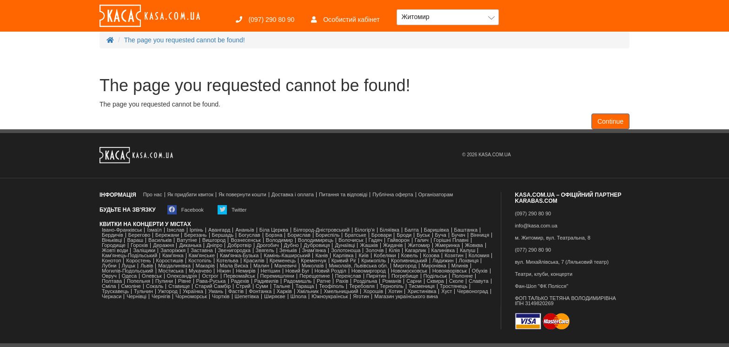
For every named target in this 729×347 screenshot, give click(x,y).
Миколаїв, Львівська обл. (358, 265)
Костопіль (200, 260)
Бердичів (112, 235)
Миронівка (434, 265)
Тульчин (143, 291)
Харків (284, 291)
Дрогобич (268, 245)
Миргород (405, 265)
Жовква (474, 245)
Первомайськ (239, 276)
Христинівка (421, 291)
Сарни (414, 281)
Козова (431, 255)
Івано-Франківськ (122, 230)
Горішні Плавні (451, 240)
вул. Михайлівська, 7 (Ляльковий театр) (562, 262)
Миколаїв (313, 265)
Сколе (456, 281)
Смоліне (131, 286)
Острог (210, 276)
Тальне (282, 286)
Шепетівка (247, 296)
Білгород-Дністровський (321, 230)
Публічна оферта (392, 194)
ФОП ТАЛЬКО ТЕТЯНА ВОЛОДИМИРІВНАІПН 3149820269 (565, 301)
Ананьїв (244, 230)
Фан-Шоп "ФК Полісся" (542, 286)
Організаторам (435, 194)
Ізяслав (176, 230)
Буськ (423, 235)
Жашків (369, 245)
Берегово (139, 235)
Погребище (404, 276)
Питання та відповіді (343, 194)
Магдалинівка (174, 265)
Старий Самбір (213, 286)
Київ (363, 255)
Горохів (139, 245)
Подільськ (435, 276)
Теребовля (362, 286)
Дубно (291, 245)
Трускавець (115, 291)
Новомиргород (368, 271)
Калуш (467, 250)
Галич (422, 240)
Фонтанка (260, 291)
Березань (195, 235)
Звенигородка (234, 250)
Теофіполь (331, 286)
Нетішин (270, 271)
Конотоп (111, 260)
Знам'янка (314, 250)
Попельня (138, 281)
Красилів (254, 260)
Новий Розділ (330, 271)
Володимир (279, 240)
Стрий (243, 286)
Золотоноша (345, 250)
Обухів (480, 271)
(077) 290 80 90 (533, 250)
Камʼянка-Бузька (239, 255)
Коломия (479, 255)
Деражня (163, 245)
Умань (215, 291)
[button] (448, 17)
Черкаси (111, 296)
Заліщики (144, 250)
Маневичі (285, 265)
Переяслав (348, 276)
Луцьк (129, 265)
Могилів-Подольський (127, 271)
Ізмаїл (154, 230)
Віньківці (112, 240)
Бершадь (223, 235)
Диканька (190, 245)
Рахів (342, 281)
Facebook (185, 209)
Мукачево (200, 271)
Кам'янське (202, 255)
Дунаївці (345, 245)
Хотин (395, 291)
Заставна (201, 250)
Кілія (394, 250)
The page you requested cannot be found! (184, 40)
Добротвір (239, 245)
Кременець (283, 260)
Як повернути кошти (242, 194)
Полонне (462, 276)
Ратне (324, 281)
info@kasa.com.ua (536, 225)
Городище (114, 245)
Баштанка (465, 230)
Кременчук (313, 260)
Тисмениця (422, 286)
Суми (262, 286)
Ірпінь (196, 230)
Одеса (129, 276)
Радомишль (297, 281)
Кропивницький (409, 260)
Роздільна (365, 281)
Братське (355, 235)
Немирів (245, 271)
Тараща (304, 286)
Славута (479, 281)
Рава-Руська (211, 281)
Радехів (240, 281)
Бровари (381, 235)
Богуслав (249, 235)
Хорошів (373, 291)
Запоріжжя (173, 250)
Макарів (205, 265)
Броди (404, 235)
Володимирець (315, 240)
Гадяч (376, 240)
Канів (321, 255)
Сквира (435, 281)
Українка (193, 291)
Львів (146, 265)
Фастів (236, 291)
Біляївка (389, 230)
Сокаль (154, 286)
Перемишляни (277, 276)
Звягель (265, 250)
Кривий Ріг (344, 260)
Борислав (298, 235)
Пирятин (376, 276)
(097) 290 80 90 (265, 19)
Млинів (459, 265)
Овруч (109, 276)
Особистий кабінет (345, 19)
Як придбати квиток (190, 194)
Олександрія (182, 276)
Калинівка (443, 250)
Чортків (220, 296)
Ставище (179, 286)
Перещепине (314, 276)
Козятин (454, 255)
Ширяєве (274, 296)
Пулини (164, 281)
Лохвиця (469, 260)
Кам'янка (172, 255)
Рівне (184, 281)
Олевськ (152, 276)
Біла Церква (273, 230)
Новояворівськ (449, 271)
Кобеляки (385, 255)
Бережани (167, 235)
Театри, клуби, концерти (544, 274)
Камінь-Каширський (287, 255)
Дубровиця (317, 245)
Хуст (446, 291)
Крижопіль (373, 260)
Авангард (219, 230)
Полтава (112, 281)
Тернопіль (392, 286)
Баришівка (436, 230)
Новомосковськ (409, 271)
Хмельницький (341, 291)
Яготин (361, 296)
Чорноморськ (191, 296)
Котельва (228, 260)
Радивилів (266, 281)
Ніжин (224, 271)
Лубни (109, 265)
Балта (411, 230)
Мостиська (171, 271)
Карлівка (343, 255)
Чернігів (161, 296)
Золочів (374, 250)
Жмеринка (447, 245)
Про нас (152, 194)
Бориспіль (328, 235)
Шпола (298, 296)
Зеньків (288, 250)
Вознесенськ (245, 240)
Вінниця (480, 235)
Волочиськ (351, 240)
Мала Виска (234, 265)
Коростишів (170, 260)
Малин (261, 265)
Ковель (409, 255)
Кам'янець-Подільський (129, 255)
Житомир (419, 245)
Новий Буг (297, 271)
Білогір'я (365, 230)
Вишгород (214, 240)
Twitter (232, 209)
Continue (610, 121)
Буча (440, 235)
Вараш (135, 240)
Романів (391, 281)
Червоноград (472, 291)
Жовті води (115, 250)
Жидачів (393, 245)
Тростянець (453, 286)
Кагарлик (415, 250)
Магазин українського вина (406, 296)
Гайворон (398, 240)
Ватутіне (187, 240)
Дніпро (214, 245)
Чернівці (136, 296)
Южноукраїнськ (329, 296)
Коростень (138, 260)
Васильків (160, 240)
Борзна (274, 235)
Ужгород (168, 291)
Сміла (109, 286)
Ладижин (442, 260)
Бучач (458, 235)
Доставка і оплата (293, 194)
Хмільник (308, 291)
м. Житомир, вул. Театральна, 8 (552, 237)
